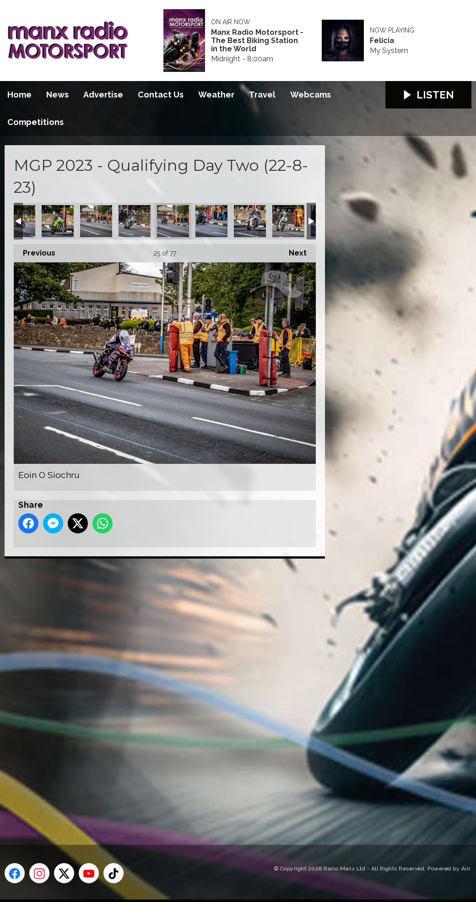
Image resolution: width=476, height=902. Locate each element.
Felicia (382, 41)
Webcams (310, 94)
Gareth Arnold (211, 221)
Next (293, 250)
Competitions (35, 122)
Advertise (103, 94)
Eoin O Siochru (173, 221)
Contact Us (161, 94)
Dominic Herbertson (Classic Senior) (96, 221)
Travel (262, 94)
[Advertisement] (176, 691)
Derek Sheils (58, 221)
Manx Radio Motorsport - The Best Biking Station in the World (257, 40)
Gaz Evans (250, 221)
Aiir (465, 868)
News (57, 94)
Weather (216, 94)
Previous (34, 250)
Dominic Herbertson (135, 221)
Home (19, 94)
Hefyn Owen (288, 221)
